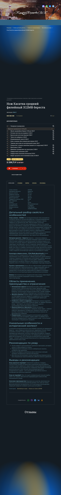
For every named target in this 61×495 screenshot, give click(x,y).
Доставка (42, 183)
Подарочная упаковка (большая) (22, 153)
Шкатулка (16, 147)
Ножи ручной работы (19, 27)
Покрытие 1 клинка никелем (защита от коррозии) (29, 145)
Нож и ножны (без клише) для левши (24, 141)
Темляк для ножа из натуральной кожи (24, 143)
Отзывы (20, 183)
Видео (27, 183)
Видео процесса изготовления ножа (24, 155)
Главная (9, 27)
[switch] (8, 126)
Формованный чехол (19, 139)
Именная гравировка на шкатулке (23, 149)
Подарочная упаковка (19, 151)
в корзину (15, 168)
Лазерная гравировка (17, 126)
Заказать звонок (31, 1)
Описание (11, 183)
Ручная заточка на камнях (21, 133)
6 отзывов (19, 116)
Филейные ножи (46, 27)
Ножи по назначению (34, 27)
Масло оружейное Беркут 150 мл (22, 131)
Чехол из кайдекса (18, 137)
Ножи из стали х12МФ (35, 388)
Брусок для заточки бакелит (21, 135)
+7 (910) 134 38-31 (12, 17)
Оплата (34, 183)
